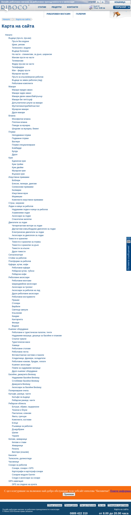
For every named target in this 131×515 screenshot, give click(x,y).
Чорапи (15, 436)
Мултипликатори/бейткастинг (26, 106)
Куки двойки (17, 167)
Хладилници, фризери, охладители (29, 358)
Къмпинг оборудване (18, 329)
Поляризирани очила (18, 390)
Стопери (16, 303)
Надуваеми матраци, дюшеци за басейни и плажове (37, 335)
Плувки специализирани (23, 145)
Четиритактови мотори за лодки (27, 225)
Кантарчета (17, 319)
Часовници (14, 462)
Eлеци (15, 423)
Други (14, 154)
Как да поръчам (87, 505)
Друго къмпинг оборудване (24, 371)
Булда (15, 151)
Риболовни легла (20, 352)
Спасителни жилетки (22, 219)
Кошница (120, 2)
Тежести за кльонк (20, 248)
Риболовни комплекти (22, 83)
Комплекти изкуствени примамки (27, 200)
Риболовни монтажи (21, 280)
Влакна (12, 116)
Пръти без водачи (20, 41)
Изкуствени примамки (19, 177)
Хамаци (15, 345)
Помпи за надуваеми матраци (26, 368)
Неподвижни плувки (21, 135)
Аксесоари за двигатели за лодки (27, 235)
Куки (11, 158)
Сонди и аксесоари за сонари (26, 478)
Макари (12, 86)
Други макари (18, 112)
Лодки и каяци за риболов (21, 206)
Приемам (69, 494)
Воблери (16, 180)
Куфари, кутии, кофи (18, 264)
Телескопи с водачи (21, 48)
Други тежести (19, 251)
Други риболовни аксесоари (25, 293)
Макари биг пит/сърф (22, 99)
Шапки (15, 432)
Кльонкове (17, 313)
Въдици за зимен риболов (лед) (27, 80)
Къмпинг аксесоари (21, 365)
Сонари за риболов (18, 465)
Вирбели (16, 306)
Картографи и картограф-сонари (27, 471)
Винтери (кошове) (20, 452)
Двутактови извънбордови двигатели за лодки (34, 229)
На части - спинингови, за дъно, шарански (32, 54)
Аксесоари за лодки (21, 216)
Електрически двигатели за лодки (28, 232)
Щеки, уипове (18, 44)
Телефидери (18, 67)
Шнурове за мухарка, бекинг (25, 128)
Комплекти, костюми (21, 420)
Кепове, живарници (18, 439)
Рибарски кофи (19, 274)
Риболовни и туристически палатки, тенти (32, 332)
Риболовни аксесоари (19, 277)
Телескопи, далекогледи (20, 458)
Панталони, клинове (21, 413)
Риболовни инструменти (23, 297)
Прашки (15, 300)
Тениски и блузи (19, 410)
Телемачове (17, 61)
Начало (6, 19)
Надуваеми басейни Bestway (25, 377)
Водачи (15, 326)
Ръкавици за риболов (22, 426)
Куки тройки (17, 164)
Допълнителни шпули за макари (27, 103)
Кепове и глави (19, 442)
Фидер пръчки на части (23, 64)
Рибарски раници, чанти (23, 400)
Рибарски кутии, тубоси (23, 271)
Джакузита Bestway (21, 384)
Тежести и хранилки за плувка (26, 242)
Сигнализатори (16, 255)
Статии (42, 7)
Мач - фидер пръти (21, 70)
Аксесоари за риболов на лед (26, 290)
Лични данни (71, 505)
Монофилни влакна (21, 119)
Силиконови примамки (22, 187)
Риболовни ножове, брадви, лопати (29, 361)
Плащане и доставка (118, 505)
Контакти (72, 7)
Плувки (12, 132)
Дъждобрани (18, 429)
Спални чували (19, 339)
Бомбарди (16, 148)
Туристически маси (21, 342)
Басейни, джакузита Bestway (22, 374)
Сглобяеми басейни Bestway (25, 381)
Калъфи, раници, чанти (20, 394)
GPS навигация (16, 481)
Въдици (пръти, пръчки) (20, 38)
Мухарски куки (19, 171)
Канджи (15, 316)
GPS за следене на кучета (24, 484)
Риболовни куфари (21, 268)
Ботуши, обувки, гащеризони (25, 407)
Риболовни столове (21, 348)
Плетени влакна (19, 122)
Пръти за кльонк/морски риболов (27, 77)
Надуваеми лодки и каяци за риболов (30, 209)
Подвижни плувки (20, 138)
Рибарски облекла (17, 403)
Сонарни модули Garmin (23, 474)
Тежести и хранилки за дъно (25, 245)
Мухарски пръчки (20, 74)
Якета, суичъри (19, 416)
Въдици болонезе (20, 51)
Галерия (81, 14)
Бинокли (13, 455)
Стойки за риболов (17, 258)
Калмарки (16, 190)
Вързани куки (18, 174)
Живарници (17, 445)
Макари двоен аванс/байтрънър (27, 96)
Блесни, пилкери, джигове (24, 183)
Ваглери (16, 141)
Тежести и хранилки (18, 238)
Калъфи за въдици (21, 397)
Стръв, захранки (16, 203)
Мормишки (17, 196)
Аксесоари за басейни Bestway (26, 387)
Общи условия (55, 505)
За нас (102, 505)
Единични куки (19, 161)
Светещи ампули (20, 310)
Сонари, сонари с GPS (22, 468)
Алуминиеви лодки (21, 213)
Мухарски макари (20, 109)
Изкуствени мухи (20, 193)
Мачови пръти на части (23, 57)
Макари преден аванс (22, 90)
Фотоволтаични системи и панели (28, 355)
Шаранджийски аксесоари (24, 284)
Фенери (15, 322)
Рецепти (56, 7)
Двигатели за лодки (18, 222)
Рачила (15, 449)
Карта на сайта (23, 19)
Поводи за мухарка (21, 125)
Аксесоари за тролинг (22, 287)
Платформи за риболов (20, 261)
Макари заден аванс (21, 93)
